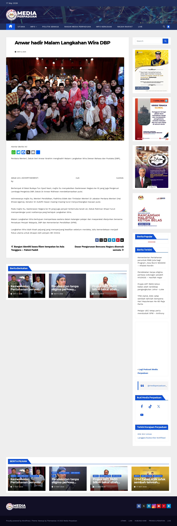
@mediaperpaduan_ (157, 385)
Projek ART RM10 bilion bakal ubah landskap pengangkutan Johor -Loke (151, 287)
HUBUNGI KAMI (141, 521)
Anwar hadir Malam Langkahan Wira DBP (62, 43)
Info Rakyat (34, 476)
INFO (33, 27)
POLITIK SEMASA (50, 27)
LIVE (140, 27)
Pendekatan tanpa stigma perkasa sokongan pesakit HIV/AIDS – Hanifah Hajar (150, 275)
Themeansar (52, 521)
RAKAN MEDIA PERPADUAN (77, 27)
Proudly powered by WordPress (18, 521)
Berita (13, 476)
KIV (53, 476)
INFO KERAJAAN (104, 27)
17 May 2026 (18, 487)
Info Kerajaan (23, 476)
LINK (130, 521)
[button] (164, 26)
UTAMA (21, 27)
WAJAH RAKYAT (125, 27)
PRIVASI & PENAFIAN (157, 521)
